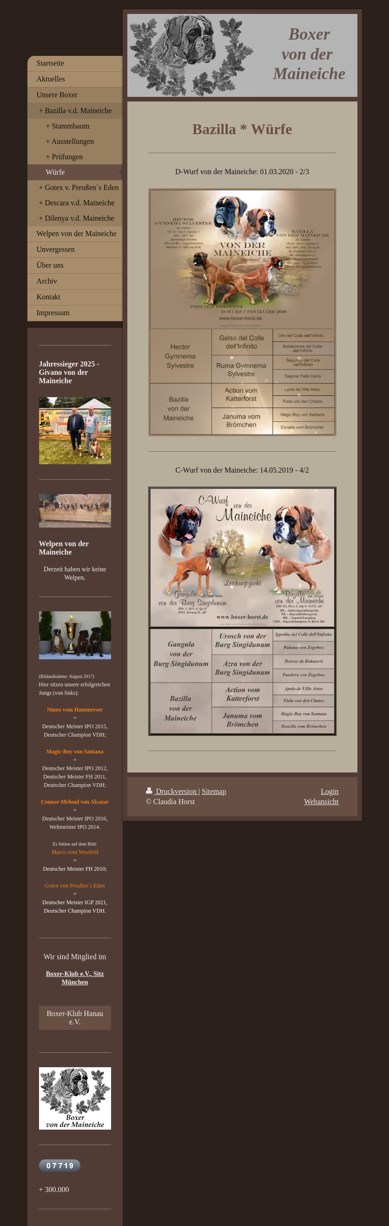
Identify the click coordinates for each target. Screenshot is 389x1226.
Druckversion (172, 791)
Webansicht (321, 802)
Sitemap (214, 791)
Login (329, 791)
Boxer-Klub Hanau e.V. (74, 1017)
